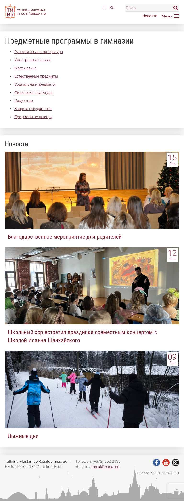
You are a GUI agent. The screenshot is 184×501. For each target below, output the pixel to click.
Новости (149, 16)
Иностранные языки (32, 60)
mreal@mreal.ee (105, 466)
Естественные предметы (36, 76)
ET (105, 7)
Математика (25, 68)
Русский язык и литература (38, 52)
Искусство (23, 100)
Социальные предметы (35, 84)
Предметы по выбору (33, 117)
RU (112, 7)
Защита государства (33, 109)
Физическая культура (33, 92)
